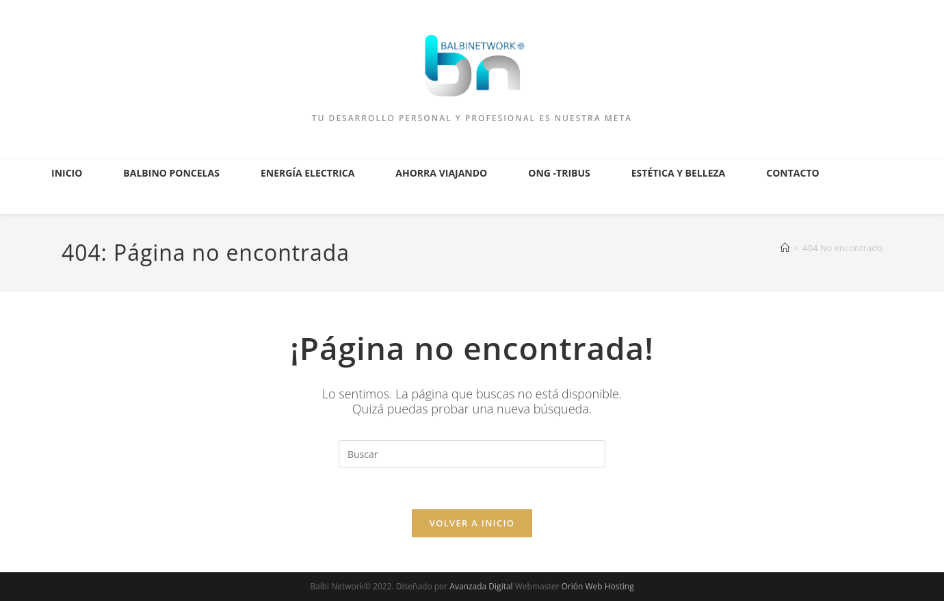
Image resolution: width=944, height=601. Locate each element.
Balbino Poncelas (171, 172)
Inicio (66, 172)
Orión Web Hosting (597, 586)
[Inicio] (785, 248)
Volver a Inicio (472, 523)
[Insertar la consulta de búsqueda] (472, 454)
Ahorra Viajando (441, 172)
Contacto (792, 172)
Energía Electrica (307, 172)
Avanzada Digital (480, 586)
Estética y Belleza (678, 172)
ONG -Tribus (559, 172)
